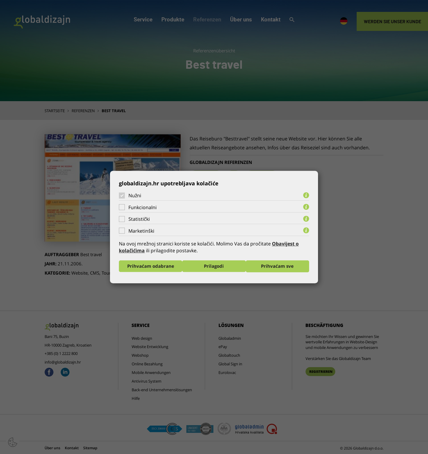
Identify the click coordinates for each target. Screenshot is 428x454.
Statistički (139, 219)
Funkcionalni (142, 207)
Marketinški (141, 231)
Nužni (134, 195)
